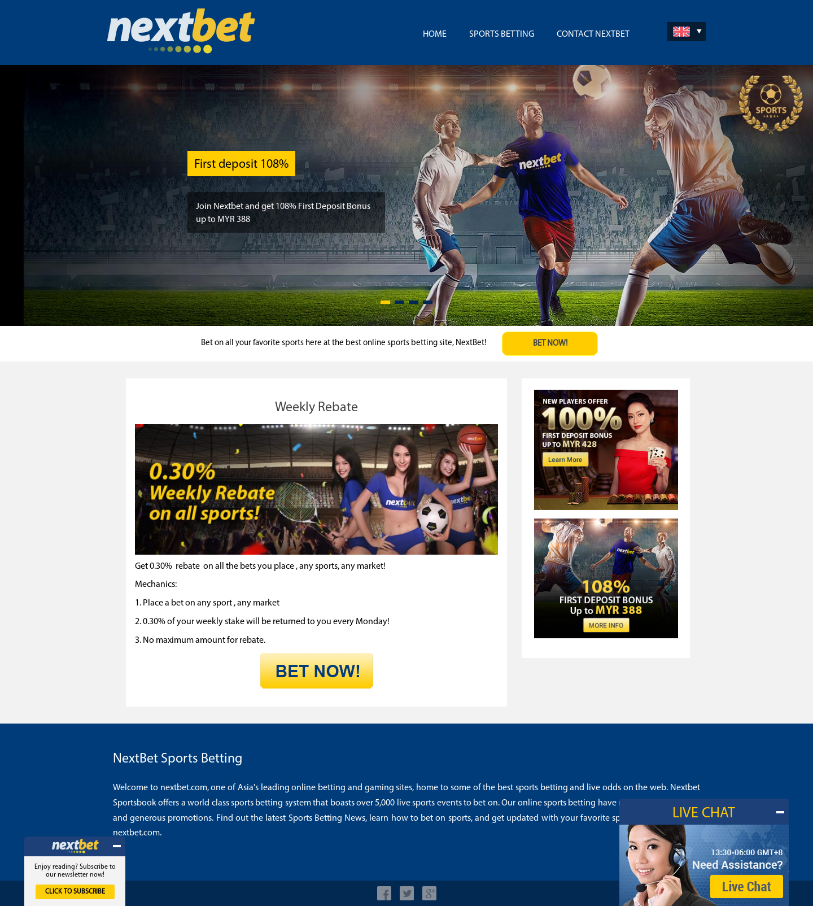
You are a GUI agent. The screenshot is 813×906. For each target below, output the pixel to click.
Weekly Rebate (316, 408)
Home (435, 34)
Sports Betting (501, 34)
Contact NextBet (593, 34)
